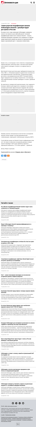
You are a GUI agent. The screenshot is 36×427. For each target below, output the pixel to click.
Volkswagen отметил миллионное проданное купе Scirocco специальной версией (15, 370)
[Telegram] (2, 156)
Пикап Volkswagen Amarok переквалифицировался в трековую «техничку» (16, 224)
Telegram (17, 152)
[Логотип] (9, 2)
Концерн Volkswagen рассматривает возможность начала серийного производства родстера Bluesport (18, 323)
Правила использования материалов (9, 417)
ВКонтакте (28, 152)
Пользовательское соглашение (14, 420)
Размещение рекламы (10, 415)
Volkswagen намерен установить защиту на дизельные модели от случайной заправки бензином (16, 384)
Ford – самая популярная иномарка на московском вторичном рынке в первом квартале (15, 275)
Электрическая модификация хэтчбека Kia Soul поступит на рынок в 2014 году (17, 242)
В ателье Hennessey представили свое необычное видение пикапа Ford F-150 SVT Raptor (15, 306)
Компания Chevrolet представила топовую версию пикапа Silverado (17, 291)
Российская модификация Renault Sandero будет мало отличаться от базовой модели (16, 207)
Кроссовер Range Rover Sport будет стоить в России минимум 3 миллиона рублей (16, 339)
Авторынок (13, 23)
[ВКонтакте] (5, 156)
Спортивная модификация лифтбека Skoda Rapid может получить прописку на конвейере (17, 259)
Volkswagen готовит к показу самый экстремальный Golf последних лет (17, 354)
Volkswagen (4, 159)
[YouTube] (23, 403)
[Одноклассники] (8, 156)
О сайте (3, 415)
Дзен (22, 152)
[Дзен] (13, 403)
